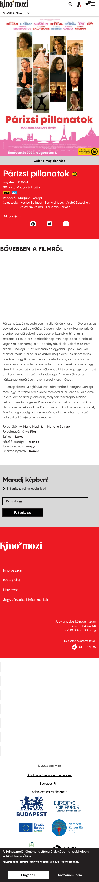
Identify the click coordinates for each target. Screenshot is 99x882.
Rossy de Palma (31, 207)
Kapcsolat (11, 580)
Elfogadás (28, 875)
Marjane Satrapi (30, 198)
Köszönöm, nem (70, 875)
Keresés (70, 4)
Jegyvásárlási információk (25, 599)
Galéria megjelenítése (49, 160)
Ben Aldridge (54, 202)
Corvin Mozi (50, 667)
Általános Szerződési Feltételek (49, 775)
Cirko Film (29, 431)
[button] (81, 4)
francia (34, 441)
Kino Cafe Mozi (50, 681)
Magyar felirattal (28, 187)
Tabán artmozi (50, 737)
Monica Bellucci (31, 202)
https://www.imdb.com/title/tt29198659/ (6, 192)
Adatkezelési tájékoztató (49, 792)
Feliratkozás (22, 512)
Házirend (11, 590)
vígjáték (9, 182)
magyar (32, 446)
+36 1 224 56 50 (84, 626)
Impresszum (13, 570)
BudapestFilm (49, 783)
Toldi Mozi (50, 751)
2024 (23, 182)
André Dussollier (77, 202)
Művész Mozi (50, 695)
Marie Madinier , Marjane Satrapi (46, 426)
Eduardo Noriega (58, 207)
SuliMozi (50, 723)
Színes (18, 436)
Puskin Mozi (50, 709)
